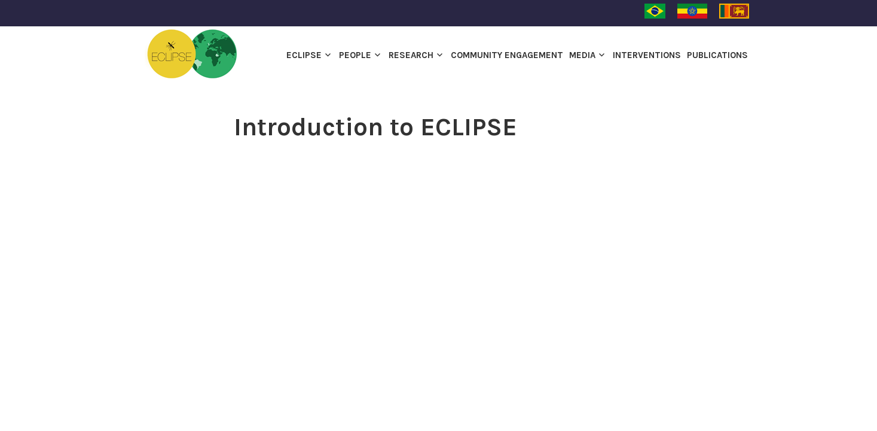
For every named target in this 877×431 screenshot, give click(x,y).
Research (411, 55)
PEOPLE (355, 55)
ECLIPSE (304, 55)
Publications (717, 55)
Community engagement (507, 55)
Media (582, 55)
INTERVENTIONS (647, 55)
